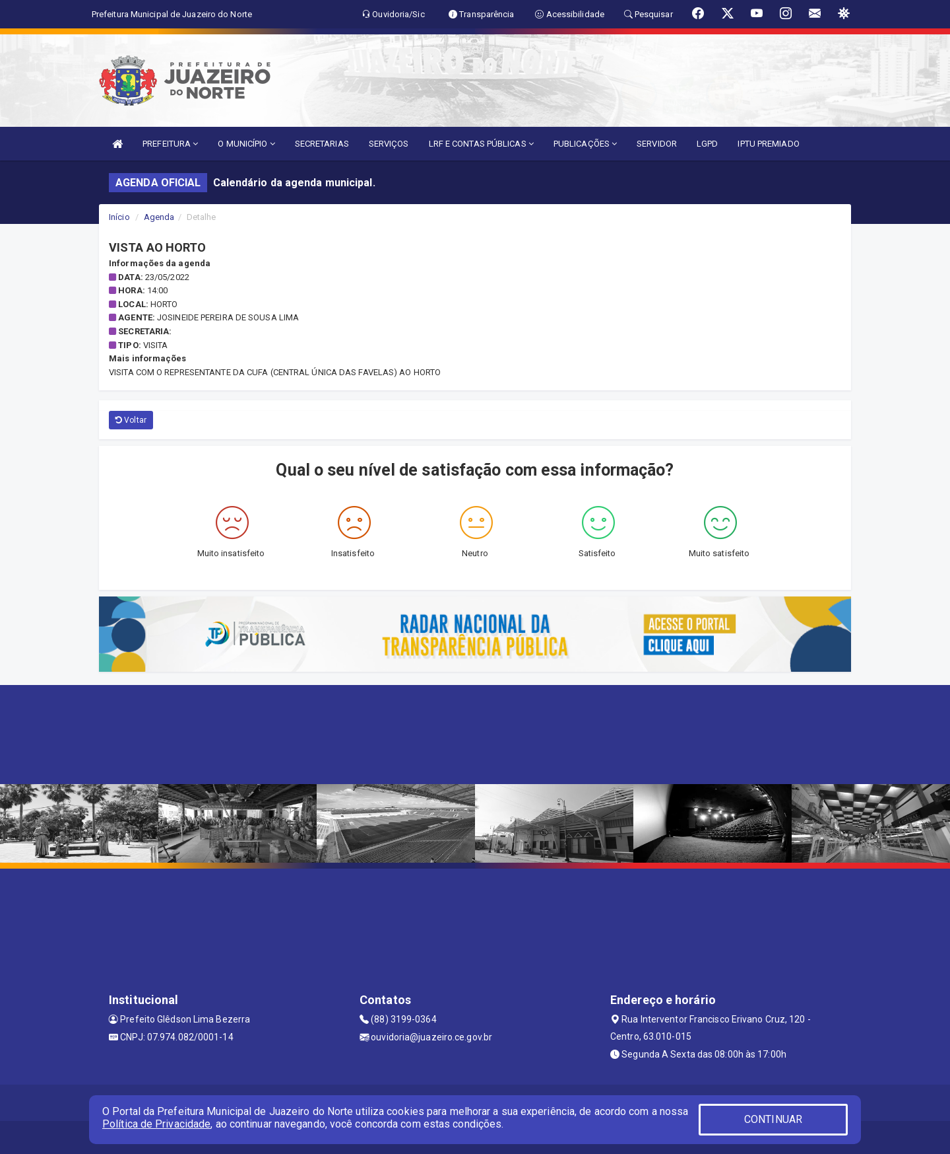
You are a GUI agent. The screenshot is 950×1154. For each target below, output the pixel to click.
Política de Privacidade (156, 1124)
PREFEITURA (170, 144)
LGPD (707, 144)
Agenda (159, 217)
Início (119, 217)
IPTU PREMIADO (768, 144)
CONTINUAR (773, 1119)
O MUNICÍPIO (246, 144)
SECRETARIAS (322, 144)
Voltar (130, 420)
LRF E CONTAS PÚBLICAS (481, 144)
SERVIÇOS (389, 144)
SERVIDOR (657, 144)
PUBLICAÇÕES (585, 144)
